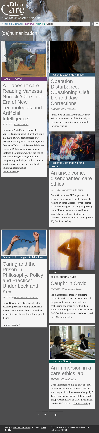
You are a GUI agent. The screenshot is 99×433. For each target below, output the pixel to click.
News (54, 272)
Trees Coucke (69, 379)
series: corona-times (63, 277)
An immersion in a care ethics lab (71, 370)
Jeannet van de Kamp (72, 190)
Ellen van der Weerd (72, 289)
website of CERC (59, 430)
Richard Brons (21, 124)
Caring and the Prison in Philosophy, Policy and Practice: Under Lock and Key (23, 277)
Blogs (80, 74)
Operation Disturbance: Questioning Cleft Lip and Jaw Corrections (70, 92)
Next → (56, 415)
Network (40, 23)
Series (49, 23)
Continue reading (11, 171)
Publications (36, 257)
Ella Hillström (69, 109)
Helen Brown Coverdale (26, 297)
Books (6, 79)
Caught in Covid (68, 283)
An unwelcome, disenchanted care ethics (71, 178)
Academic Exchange (13, 23)
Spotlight (68, 361)
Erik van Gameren (21, 427)
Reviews (29, 23)
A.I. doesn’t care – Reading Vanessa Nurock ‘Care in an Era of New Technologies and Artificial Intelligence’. (23, 102)
